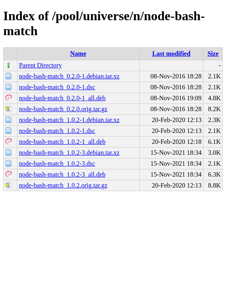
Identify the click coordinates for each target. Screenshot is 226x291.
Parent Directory (40, 65)
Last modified (171, 53)
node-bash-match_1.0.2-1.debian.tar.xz (69, 119)
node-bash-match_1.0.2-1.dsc (57, 130)
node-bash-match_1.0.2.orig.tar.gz (63, 185)
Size (213, 53)
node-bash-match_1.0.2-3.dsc (57, 163)
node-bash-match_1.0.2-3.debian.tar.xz (69, 152)
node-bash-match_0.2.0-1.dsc (57, 87)
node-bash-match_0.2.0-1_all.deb (62, 98)
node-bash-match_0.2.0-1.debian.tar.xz (69, 76)
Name (78, 53)
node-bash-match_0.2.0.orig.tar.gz (63, 108)
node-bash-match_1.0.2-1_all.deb (62, 141)
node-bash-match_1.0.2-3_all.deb (62, 174)
